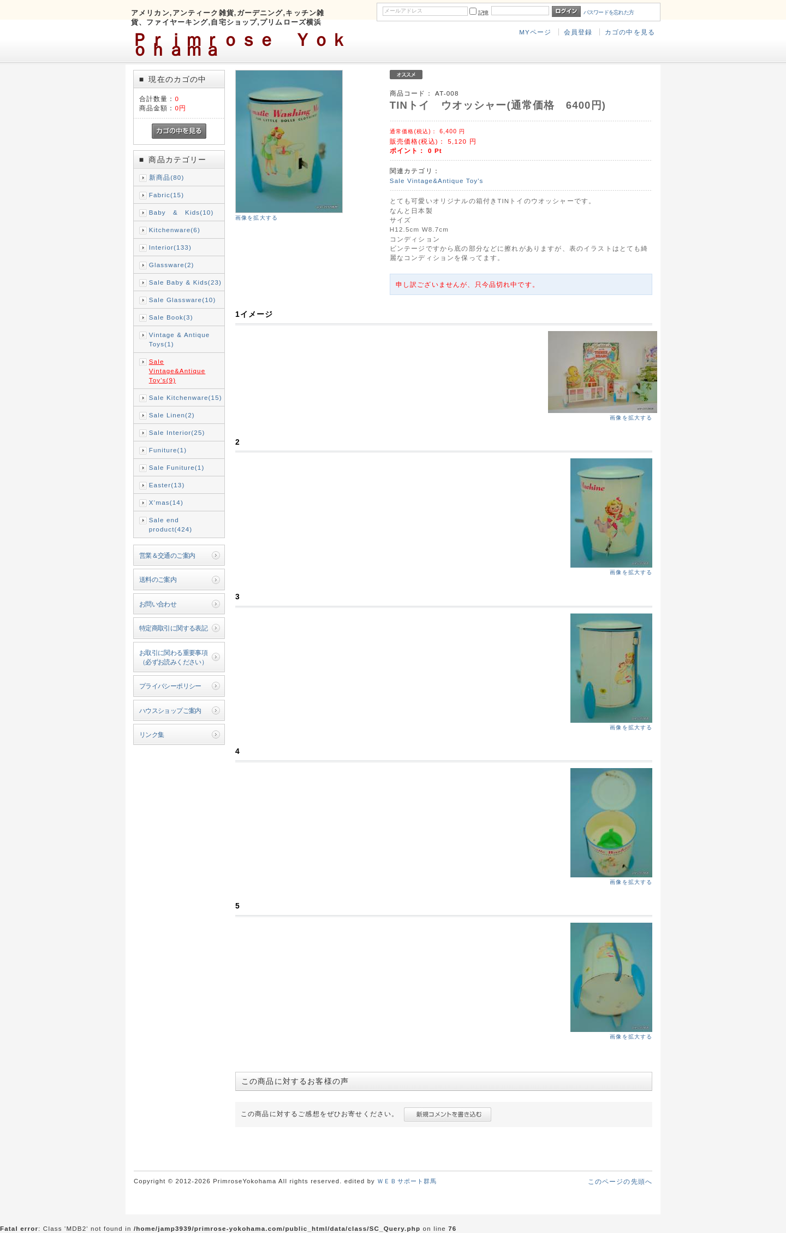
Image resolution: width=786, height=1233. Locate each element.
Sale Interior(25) (177, 432)
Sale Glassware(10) (182, 299)
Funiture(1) (168, 449)
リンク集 (151, 734)
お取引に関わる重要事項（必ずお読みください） (173, 657)
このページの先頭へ (620, 1181)
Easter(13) (167, 484)
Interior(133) (170, 247)
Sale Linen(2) (172, 414)
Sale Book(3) (171, 317)
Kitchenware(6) (174, 229)
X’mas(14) (166, 502)
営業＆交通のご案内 (167, 555)
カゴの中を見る (630, 32)
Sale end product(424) (171, 524)
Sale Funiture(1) (177, 467)
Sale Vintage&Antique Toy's (437, 180)
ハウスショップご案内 (170, 710)
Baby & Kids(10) (181, 212)
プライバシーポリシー (170, 685)
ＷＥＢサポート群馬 (407, 1181)
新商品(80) (166, 177)
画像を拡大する (256, 218)
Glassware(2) (171, 264)
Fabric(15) (166, 194)
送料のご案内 (158, 579)
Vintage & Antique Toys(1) (179, 339)
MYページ (535, 32)
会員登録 (578, 32)
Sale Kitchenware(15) (185, 397)
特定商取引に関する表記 (173, 628)
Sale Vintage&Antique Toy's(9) (177, 371)
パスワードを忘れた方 (608, 12)
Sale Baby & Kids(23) (185, 282)
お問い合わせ (158, 603)
